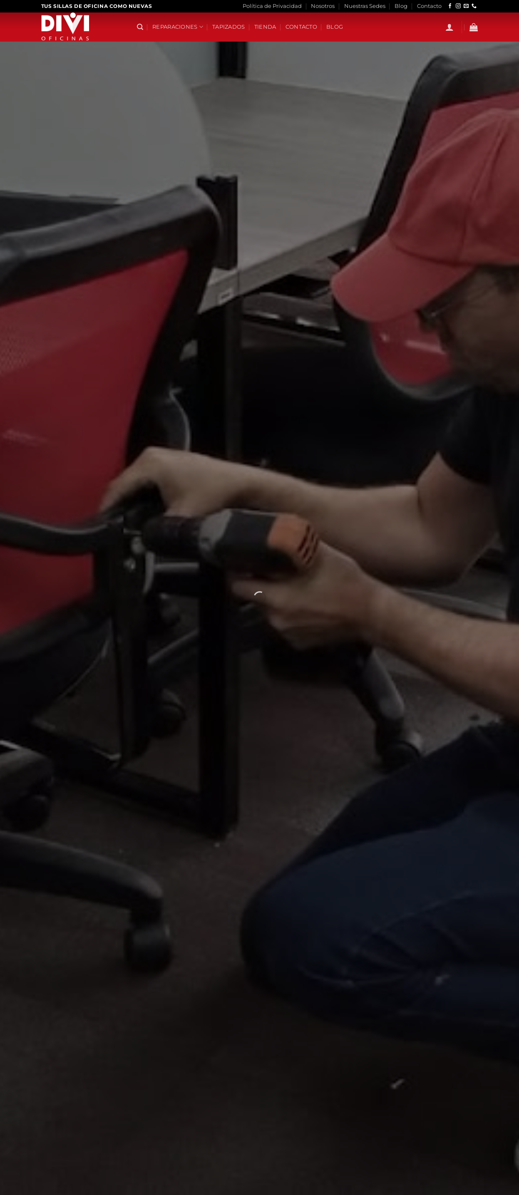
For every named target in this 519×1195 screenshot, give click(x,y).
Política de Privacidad (272, 6)
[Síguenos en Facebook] (449, 6)
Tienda (265, 27)
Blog (401, 6)
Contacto (429, 6)
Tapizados (228, 27)
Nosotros (323, 6)
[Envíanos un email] (466, 6)
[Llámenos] (474, 6)
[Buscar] (140, 27)
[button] (449, 27)
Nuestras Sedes (364, 6)
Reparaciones (177, 27)
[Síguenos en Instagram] (458, 6)
